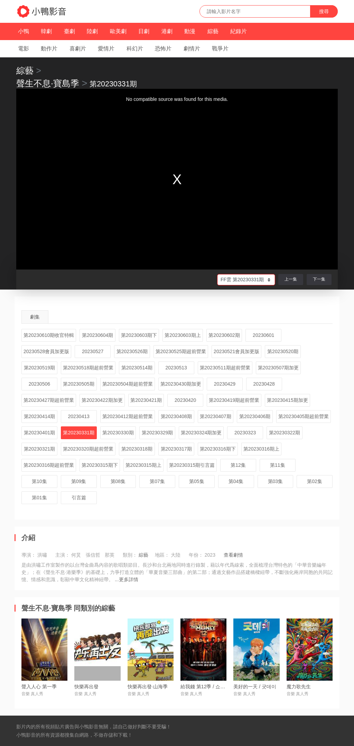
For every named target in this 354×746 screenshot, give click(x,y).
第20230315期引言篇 (192, 465)
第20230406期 (254, 416)
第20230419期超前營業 (234, 400)
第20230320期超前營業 (88, 449)
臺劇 (69, 31)
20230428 (264, 384)
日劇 (143, 31)
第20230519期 (39, 367)
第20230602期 (224, 335)
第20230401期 (39, 432)
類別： (130, 555)
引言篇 (79, 497)
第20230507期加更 (278, 367)
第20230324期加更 (201, 432)
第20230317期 (176, 449)
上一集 (291, 279)
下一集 (319, 279)
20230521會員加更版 (236, 351)
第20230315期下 (100, 465)
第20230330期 (117, 432)
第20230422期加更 (102, 400)
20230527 (92, 351)
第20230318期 (136, 449)
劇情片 (192, 48)
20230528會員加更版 (46, 351)
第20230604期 (97, 335)
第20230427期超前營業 (49, 400)
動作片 (49, 48)
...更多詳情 (126, 579)
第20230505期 (78, 384)
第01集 (39, 497)
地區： (162, 555)
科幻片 (135, 48)
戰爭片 (220, 48)
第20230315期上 (143, 465)
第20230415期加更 (287, 400)
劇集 (35, 317)
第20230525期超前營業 (181, 351)
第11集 (277, 465)
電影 (23, 48)
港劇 (167, 31)
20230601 (263, 335)
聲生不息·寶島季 (47, 83)
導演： (28, 555)
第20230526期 (132, 351)
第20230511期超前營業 (225, 367)
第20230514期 (136, 367)
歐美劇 (118, 31)
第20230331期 (78, 432)
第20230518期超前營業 (88, 367)
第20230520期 (282, 351)
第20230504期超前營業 (127, 384)
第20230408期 (176, 416)
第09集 (78, 481)
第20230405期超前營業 (303, 416)
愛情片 (106, 48)
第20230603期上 (183, 335)
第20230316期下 (218, 449)
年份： (196, 555)
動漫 (189, 31)
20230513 (176, 367)
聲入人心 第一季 (39, 686)
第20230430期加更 (180, 384)
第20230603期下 (139, 335)
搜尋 (324, 11)
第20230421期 (145, 400)
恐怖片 (163, 48)
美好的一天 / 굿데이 (254, 686)
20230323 (245, 432)
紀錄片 (238, 31)
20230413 (78, 416)
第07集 (157, 481)
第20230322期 (284, 432)
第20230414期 (39, 416)
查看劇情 (233, 555)
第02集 (314, 481)
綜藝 (212, 31)
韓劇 (46, 31)
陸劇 (92, 31)
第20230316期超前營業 (49, 465)
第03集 (275, 481)
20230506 (39, 384)
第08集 (118, 481)
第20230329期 (157, 432)
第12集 (238, 465)
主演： (62, 555)
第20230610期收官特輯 (49, 335)
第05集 (196, 481)
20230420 (185, 400)
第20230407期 (215, 416)
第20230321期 (39, 449)
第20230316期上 (261, 449)
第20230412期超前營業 (127, 416)
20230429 (224, 384)
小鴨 (23, 31)
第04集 (236, 481)
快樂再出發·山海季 (148, 686)
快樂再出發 (86, 686)
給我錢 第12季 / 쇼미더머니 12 (213, 686)
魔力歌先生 (299, 686)
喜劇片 (77, 48)
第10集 (39, 481)
